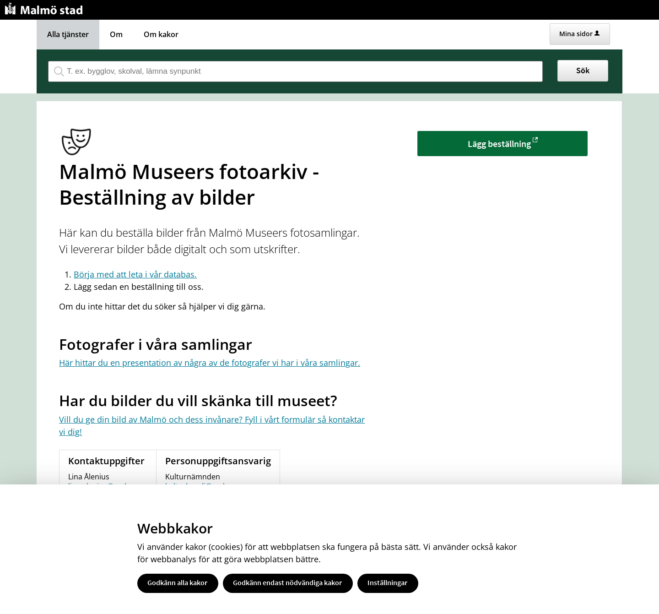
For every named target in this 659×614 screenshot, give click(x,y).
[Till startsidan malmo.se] (45, 7)
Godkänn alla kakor (177, 582)
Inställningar (387, 582)
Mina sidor (579, 33)
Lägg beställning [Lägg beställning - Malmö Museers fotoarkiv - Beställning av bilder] (499, 143)
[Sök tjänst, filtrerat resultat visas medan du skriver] (295, 71)
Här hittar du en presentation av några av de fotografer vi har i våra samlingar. (209, 362)
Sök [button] (582, 70)
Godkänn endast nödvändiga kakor (287, 582)
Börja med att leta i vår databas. (135, 274)
